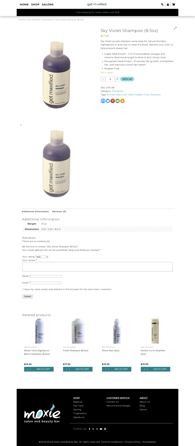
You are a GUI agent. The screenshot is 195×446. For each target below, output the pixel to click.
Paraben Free (141, 94)
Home (24, 4)
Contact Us (112, 402)
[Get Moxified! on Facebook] (89, 429)
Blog (142, 406)
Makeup (77, 402)
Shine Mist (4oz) (111, 350)
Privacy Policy (132, 442)
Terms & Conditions (111, 442)
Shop (35, 4)
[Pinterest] (113, 101)
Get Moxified (33, 20)
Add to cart (127, 79)
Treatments (79, 413)
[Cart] (173, 4)
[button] (162, 4)
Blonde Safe (114, 94)
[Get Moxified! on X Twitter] (93, 429)
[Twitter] (108, 101)
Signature (78, 417)
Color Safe (127, 94)
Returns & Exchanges (118, 406)
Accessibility (149, 442)
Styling (77, 409)
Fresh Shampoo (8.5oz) (75, 350)
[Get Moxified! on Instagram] (97, 429)
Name (26, 276)
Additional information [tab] (35, 211)
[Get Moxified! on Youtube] (101, 429)
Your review (29, 260)
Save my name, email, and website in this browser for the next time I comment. (68, 289)
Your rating (29, 257)
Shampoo (155, 94)
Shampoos (47, 20)
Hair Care (78, 406)
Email (26, 283)
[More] (122, 101)
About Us (145, 402)
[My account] (168, 4)
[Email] (117, 101)
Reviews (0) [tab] (59, 211)
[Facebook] (103, 101)
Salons (48, 4)
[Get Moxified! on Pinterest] (105, 429)
